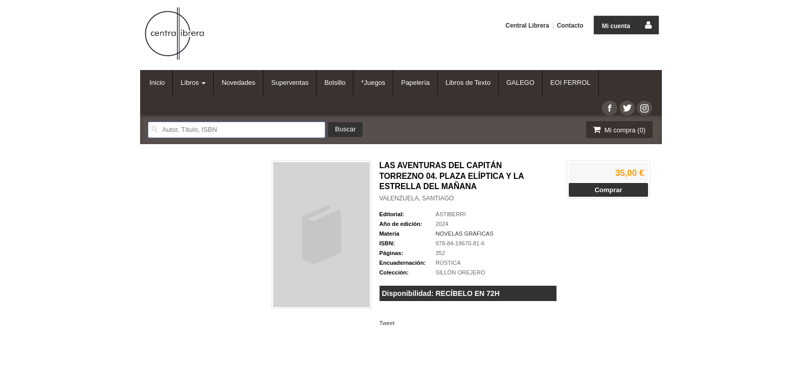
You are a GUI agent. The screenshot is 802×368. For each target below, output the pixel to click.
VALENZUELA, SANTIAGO (417, 198)
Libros (193, 82)
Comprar (608, 190)
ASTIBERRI (451, 214)
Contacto (570, 25)
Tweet (387, 323)
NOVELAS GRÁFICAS (465, 234)
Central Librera (527, 25)
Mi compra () (618, 129)
